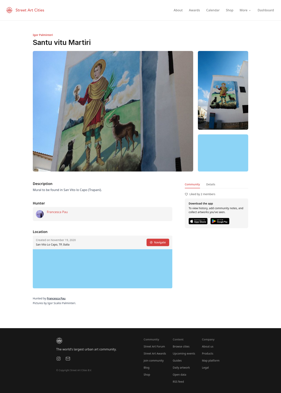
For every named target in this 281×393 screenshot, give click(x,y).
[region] (223, 152)
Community (192, 184)
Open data (179, 374)
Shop (147, 374)
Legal (205, 367)
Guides (177, 360)
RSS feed (178, 381)
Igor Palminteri (43, 35)
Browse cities (181, 346)
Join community (154, 360)
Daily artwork (181, 367)
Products (207, 353)
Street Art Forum (154, 346)
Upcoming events (184, 353)
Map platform (211, 360)
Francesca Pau (57, 212)
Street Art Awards (155, 353)
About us (207, 346)
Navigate (158, 242)
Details (210, 184)
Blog (146, 367)
